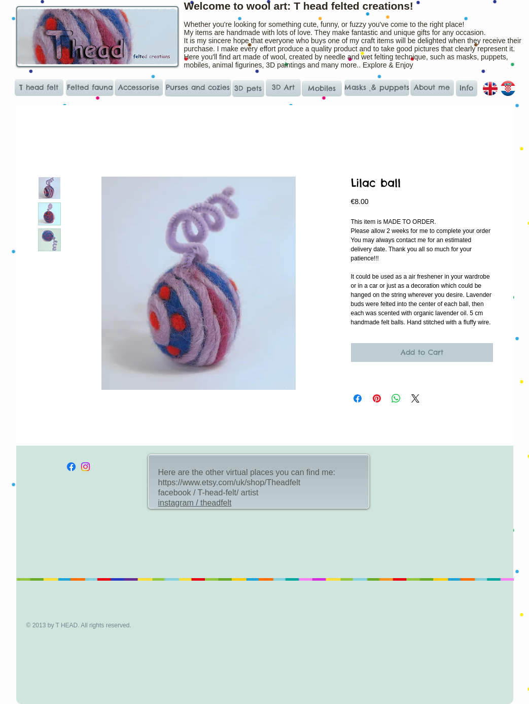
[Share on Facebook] (357, 398)
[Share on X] (415, 398)
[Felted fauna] (90, 88)
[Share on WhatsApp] (396, 398)
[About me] (432, 88)
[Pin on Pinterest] (377, 398)
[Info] (466, 88)
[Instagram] (85, 467)
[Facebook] (71, 467)
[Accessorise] (139, 87)
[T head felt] (39, 87)
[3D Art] (283, 87)
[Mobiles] (322, 88)
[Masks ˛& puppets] (377, 88)
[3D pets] (248, 88)
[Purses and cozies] (198, 87)
